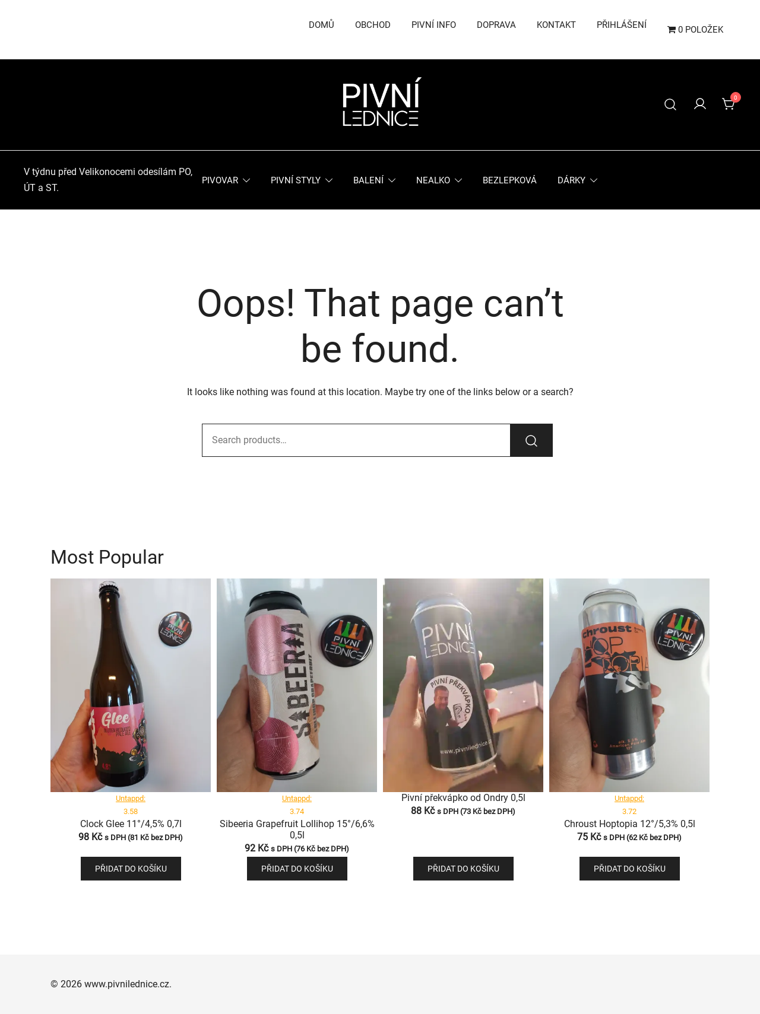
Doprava (496, 25)
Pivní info (433, 25)
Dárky (571, 180)
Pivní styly (296, 180)
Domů (321, 25)
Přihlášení (622, 25)
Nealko (433, 180)
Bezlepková (510, 180)
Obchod (373, 25)
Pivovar (220, 180)
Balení (368, 180)
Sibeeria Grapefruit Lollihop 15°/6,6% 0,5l (297, 829)
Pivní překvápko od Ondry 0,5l (463, 797)
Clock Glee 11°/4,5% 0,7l (131, 823)
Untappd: (130, 798)
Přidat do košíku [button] (131, 868)
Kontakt (556, 25)
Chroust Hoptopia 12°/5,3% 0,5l (629, 823)
